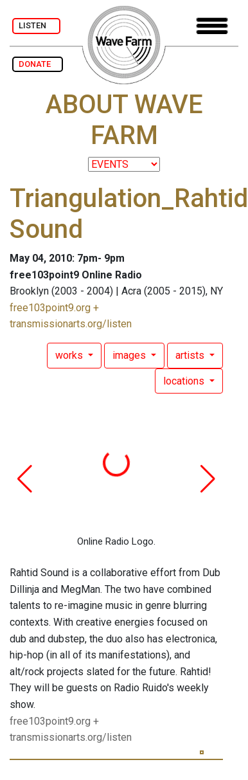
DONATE (38, 64)
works (70, 355)
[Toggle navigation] (212, 26)
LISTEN (36, 25)
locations (185, 381)
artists (191, 355)
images (130, 355)
